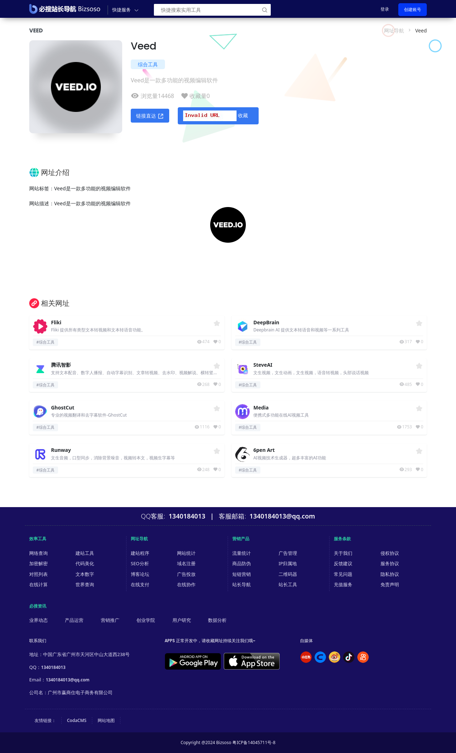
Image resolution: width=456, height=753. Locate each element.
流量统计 (241, 553)
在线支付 (140, 584)
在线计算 (38, 584)
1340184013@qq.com (67, 680)
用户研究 (181, 620)
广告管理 (288, 553)
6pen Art (264, 450)
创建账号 (412, 9)
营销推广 (110, 620)
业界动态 (38, 620)
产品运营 (74, 620)
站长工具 (288, 584)
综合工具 (148, 64)
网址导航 (394, 30)
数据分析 (217, 620)
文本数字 (85, 574)
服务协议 (389, 563)
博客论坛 (140, 574)
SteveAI (262, 365)
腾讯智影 (61, 365)
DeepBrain (266, 323)
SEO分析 (140, 563)
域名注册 (186, 563)
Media (261, 408)
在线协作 (186, 584)
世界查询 (85, 584)
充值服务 (343, 584)
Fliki (56, 323)
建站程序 (140, 553)
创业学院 (145, 620)
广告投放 (186, 574)
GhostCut (62, 408)
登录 (384, 9)
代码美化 (85, 563)
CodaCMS (77, 720)
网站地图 (106, 720)
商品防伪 (241, 563)
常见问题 (343, 574)
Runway (61, 450)
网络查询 (38, 553)
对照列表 (38, 574)
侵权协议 (389, 553)
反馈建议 (343, 563)
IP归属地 (288, 563)
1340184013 (53, 667)
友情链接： (45, 720)
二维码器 (288, 574)
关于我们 (343, 553)
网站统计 (186, 553)
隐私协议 (389, 574)
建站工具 (85, 553)
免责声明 (389, 584)
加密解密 (38, 563)
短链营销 (241, 574)
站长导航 (241, 584)
